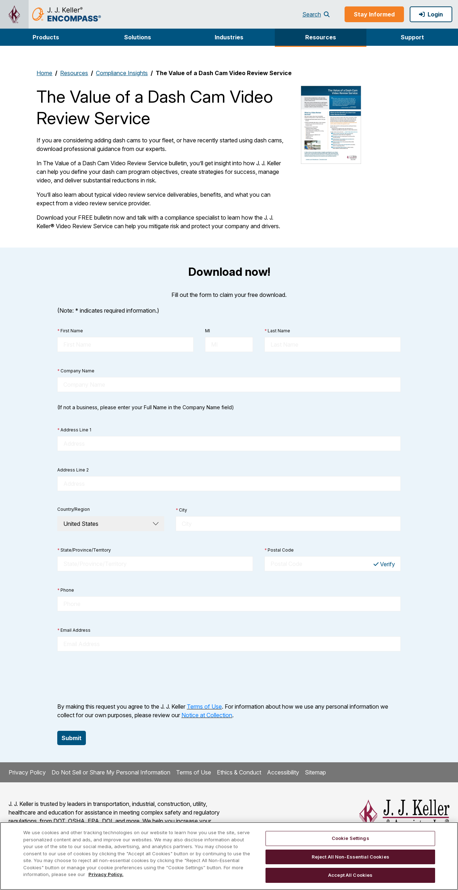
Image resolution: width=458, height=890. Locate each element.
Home (44, 73)
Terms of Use (204, 706)
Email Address (74, 630)
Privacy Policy (27, 772)
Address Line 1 (74, 430)
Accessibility (283, 772)
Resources (320, 37)
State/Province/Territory (84, 550)
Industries (229, 37)
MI (207, 330)
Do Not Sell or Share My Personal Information (111, 772)
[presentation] (111, 677)
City (181, 510)
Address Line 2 (73, 470)
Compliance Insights (122, 73)
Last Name (277, 331)
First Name (70, 331)
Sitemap (315, 772)
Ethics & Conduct (239, 772)
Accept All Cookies (350, 875)
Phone (65, 590)
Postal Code (279, 550)
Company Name (75, 371)
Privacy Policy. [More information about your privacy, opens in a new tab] (105, 874)
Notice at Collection (206, 715)
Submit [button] (72, 738)
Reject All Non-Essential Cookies (350, 857)
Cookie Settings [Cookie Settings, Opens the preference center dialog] (350, 838)
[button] (46, 37)
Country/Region (73, 509)
